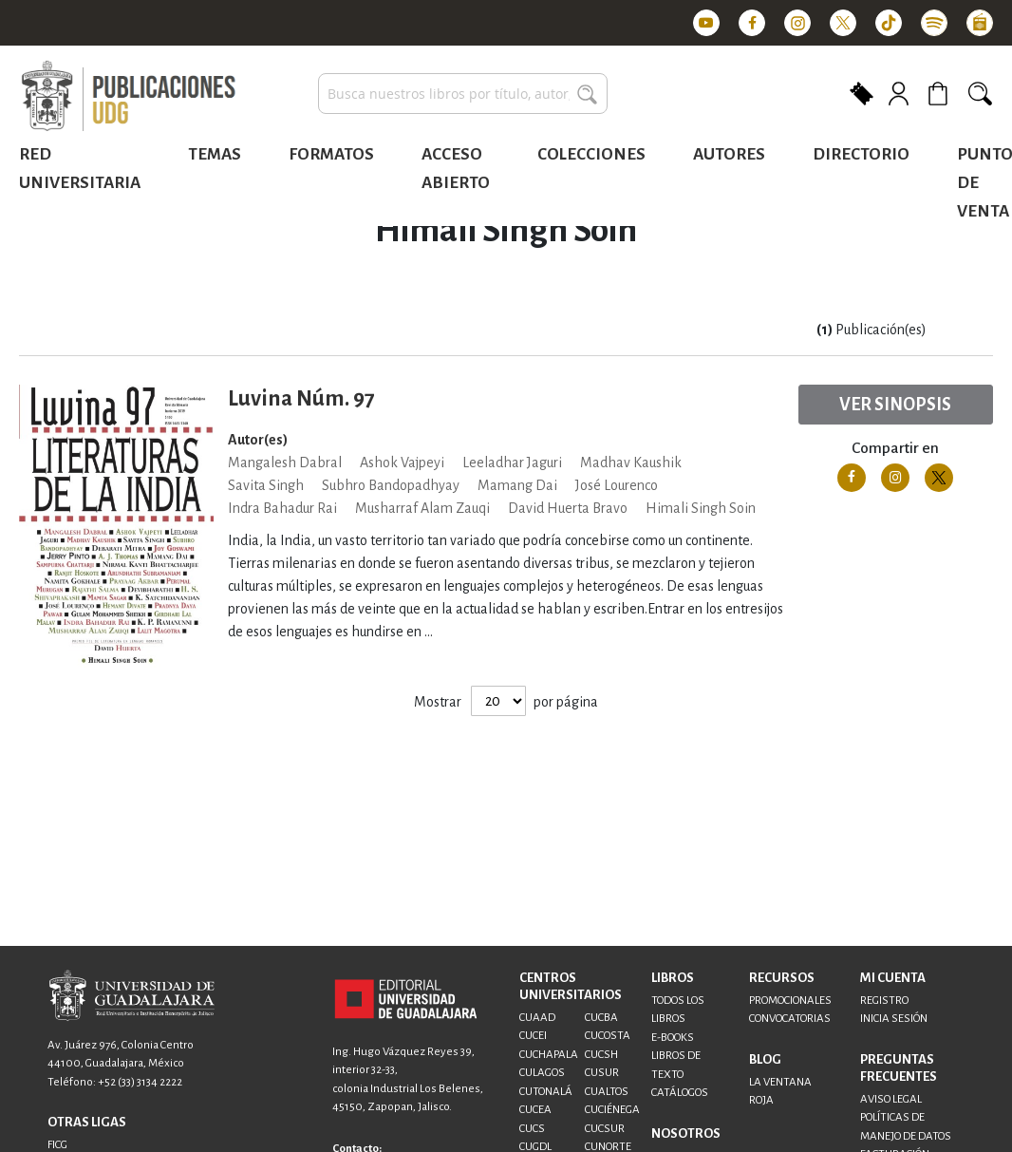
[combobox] (463, 93)
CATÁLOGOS (679, 1092)
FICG (57, 1145)
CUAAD (537, 1017)
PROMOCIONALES (790, 1000)
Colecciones (591, 154)
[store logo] (128, 97)
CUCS (532, 1129)
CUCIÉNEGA (612, 1110)
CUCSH (601, 1054)
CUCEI (533, 1035)
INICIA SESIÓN (894, 1018)
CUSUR (602, 1073)
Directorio (861, 154)
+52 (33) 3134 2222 (140, 1082)
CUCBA (601, 1017)
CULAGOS (542, 1073)
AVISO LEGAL (891, 1099)
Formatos (331, 154)
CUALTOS (606, 1092)
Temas (214, 154)
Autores (729, 154)
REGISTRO (884, 1000)
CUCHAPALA (548, 1054)
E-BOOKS (672, 1037)
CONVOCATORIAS (790, 1018)
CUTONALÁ (545, 1092)
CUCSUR (605, 1129)
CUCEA (535, 1110)
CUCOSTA (607, 1035)
